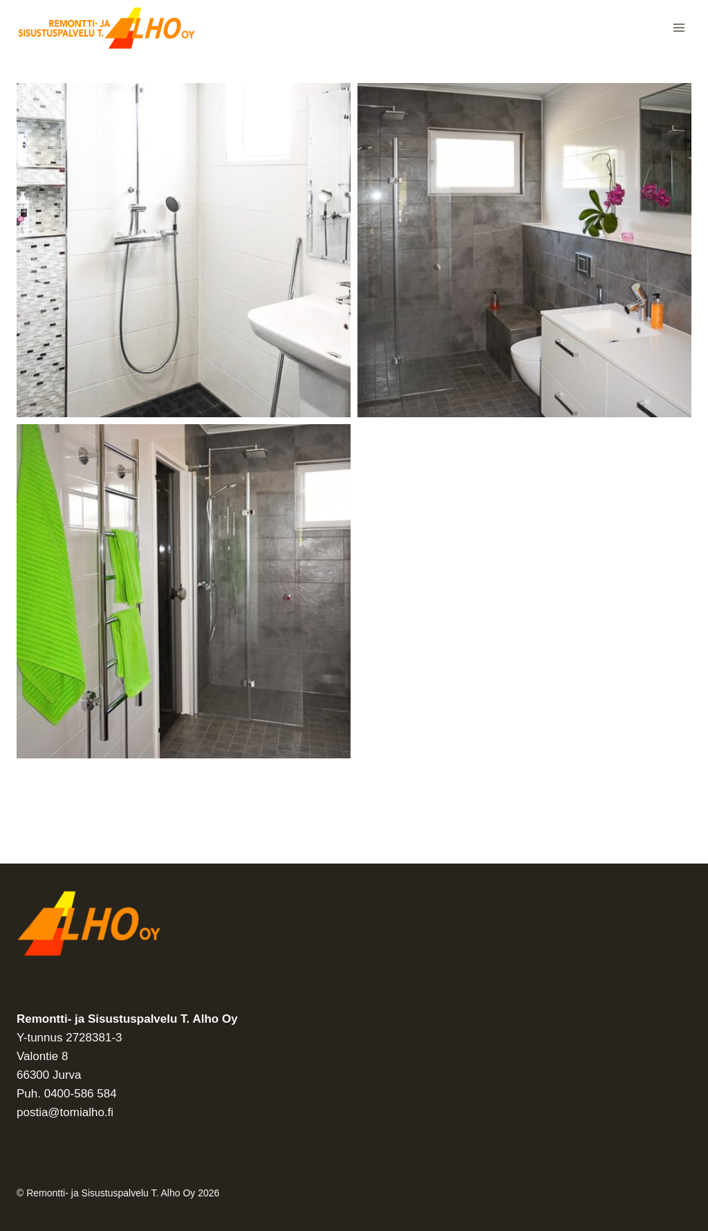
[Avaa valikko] (678, 27)
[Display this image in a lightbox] (184, 250)
